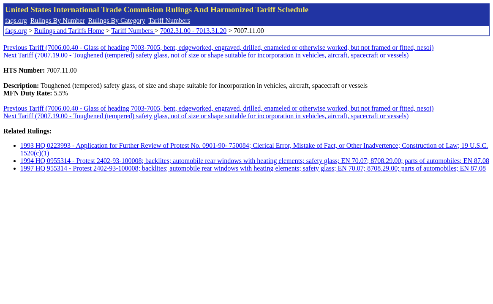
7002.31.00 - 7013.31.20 (193, 30)
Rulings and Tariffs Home (69, 30)
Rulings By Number (57, 20)
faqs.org (16, 20)
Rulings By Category (116, 20)
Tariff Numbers (169, 20)
